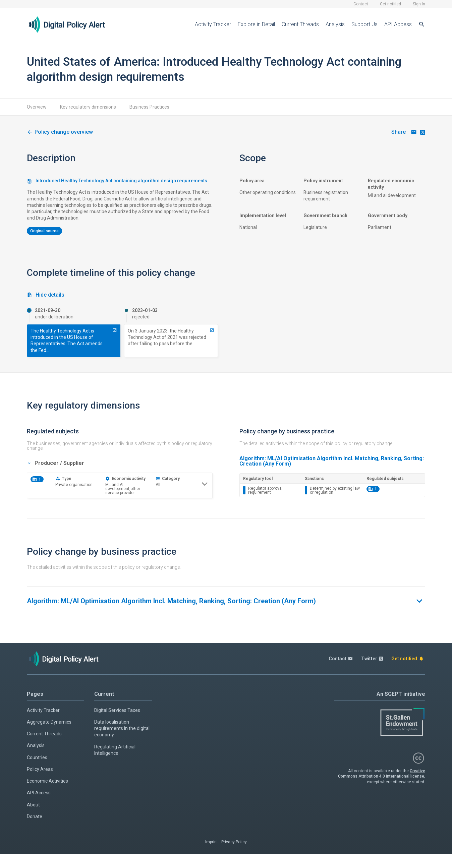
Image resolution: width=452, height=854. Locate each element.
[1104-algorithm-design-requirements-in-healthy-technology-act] (60, 132)
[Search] (421, 24)
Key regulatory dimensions (88, 107)
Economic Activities (47, 781)
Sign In (419, 4)
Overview (37, 107)
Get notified (390, 4)
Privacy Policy (234, 842)
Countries (37, 757)
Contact (360, 4)
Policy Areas (40, 769)
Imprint (211, 842)
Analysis (335, 24)
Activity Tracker (213, 24)
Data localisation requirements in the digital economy (122, 728)
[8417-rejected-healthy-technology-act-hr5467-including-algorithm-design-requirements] (212, 330)
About (33, 804)
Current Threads (300, 24)
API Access (398, 24)
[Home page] (72, 24)
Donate (34, 816)
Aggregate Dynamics (49, 722)
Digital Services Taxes (117, 710)
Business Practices (149, 107)
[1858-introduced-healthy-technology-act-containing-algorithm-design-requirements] (114, 330)
